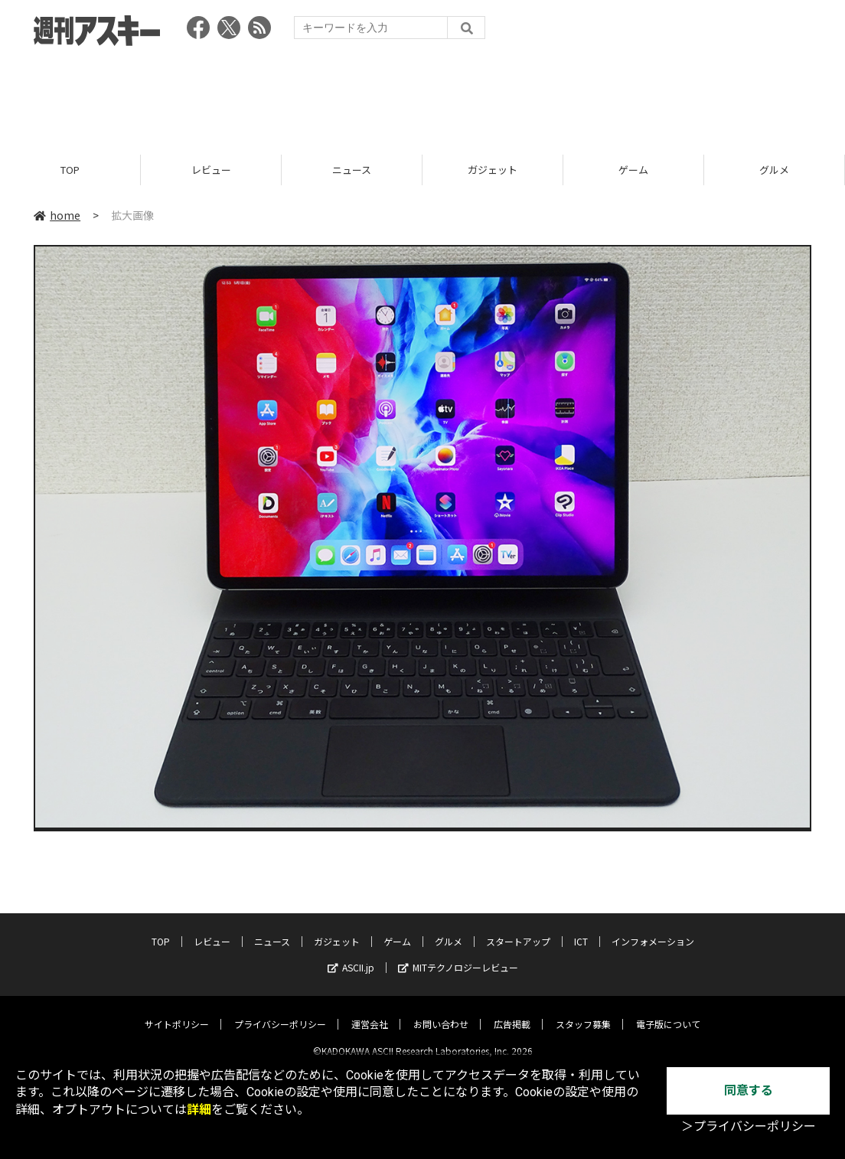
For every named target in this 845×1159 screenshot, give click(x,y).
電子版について (668, 1011)
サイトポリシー (177, 1011)
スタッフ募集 (583, 1011)
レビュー (211, 170)
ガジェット (492, 170)
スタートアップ (518, 928)
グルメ (774, 170)
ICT (581, 928)
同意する (748, 1090)
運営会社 (369, 1011)
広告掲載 (512, 1011)
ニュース (351, 170)
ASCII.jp (351, 954)
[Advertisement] (422, 95)
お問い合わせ (440, 1011)
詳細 (199, 1109)
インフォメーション (653, 928)
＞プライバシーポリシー (748, 1126)
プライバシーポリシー (280, 1011)
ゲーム (633, 170)
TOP (70, 170)
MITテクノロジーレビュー (458, 954)
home (57, 216)
